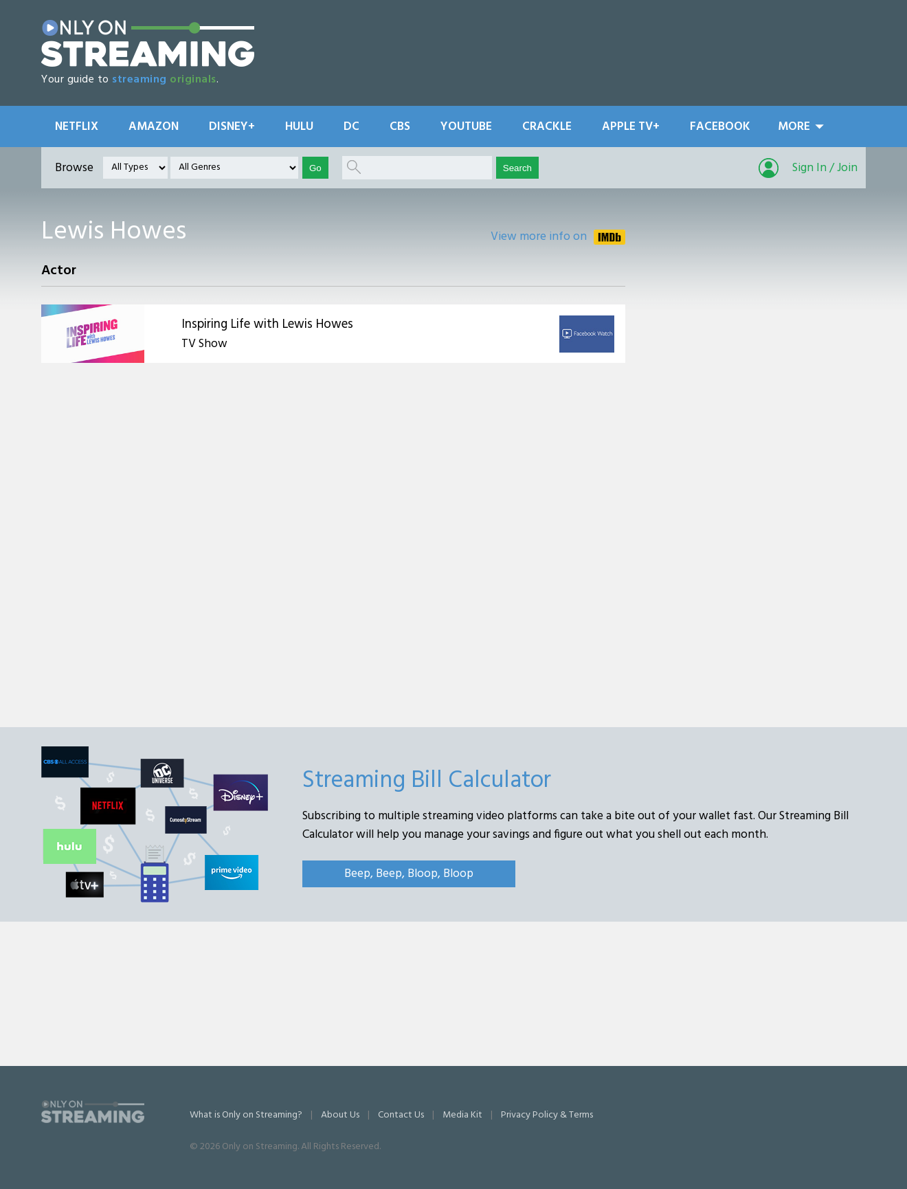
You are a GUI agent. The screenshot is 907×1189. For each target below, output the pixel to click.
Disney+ (232, 127)
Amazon (153, 127)
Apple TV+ (631, 127)
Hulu (299, 127)
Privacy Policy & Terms (547, 1115)
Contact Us (401, 1115)
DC (351, 127)
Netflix (76, 127)
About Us (340, 1115)
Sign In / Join (825, 168)
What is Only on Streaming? (246, 1115)
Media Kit (462, 1115)
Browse (74, 168)
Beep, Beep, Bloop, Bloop (408, 874)
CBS (400, 127)
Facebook (720, 127)
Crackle (547, 127)
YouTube (466, 127)
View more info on (539, 236)
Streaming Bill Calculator (426, 781)
